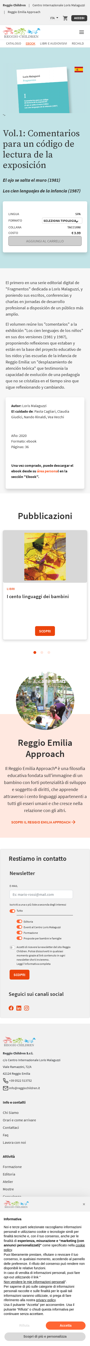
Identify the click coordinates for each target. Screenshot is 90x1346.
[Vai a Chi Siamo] (11, 1112)
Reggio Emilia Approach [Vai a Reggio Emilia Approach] (24, 12)
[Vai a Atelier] (8, 1181)
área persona (47, 471)
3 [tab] (49, 652)
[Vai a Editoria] (9, 1174)
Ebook (30, 43)
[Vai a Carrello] (65, 18)
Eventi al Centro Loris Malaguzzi (42, 927)
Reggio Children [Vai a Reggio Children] (14, 5)
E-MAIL (14, 886)
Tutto (20, 910)
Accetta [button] (66, 1325)
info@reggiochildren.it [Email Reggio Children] (21, 1088)
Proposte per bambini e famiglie (42, 938)
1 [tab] (34, 652)
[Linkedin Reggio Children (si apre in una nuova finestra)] (19, 1008)
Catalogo (13, 43)
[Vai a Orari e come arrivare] (19, 1120)
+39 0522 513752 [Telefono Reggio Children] (17, 1080)
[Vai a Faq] (5, 1135)
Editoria (28, 921)
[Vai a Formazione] (12, 1166)
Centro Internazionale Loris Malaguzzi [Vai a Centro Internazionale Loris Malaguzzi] (58, 5)
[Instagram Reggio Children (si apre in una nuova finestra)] (27, 1008)
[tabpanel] (45, 586)
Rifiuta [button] (24, 1325)
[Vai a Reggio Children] (21, 32)
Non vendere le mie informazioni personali (34, 1282)
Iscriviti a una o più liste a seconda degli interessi (38, 904)
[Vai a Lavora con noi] (14, 1142)
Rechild (78, 43)
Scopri (45, 631)
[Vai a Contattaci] (11, 1127)
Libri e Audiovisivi (53, 43)
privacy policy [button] (46, 1300)
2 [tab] (42, 652)
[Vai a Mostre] (8, 1189)
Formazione (31, 933)
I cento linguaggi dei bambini (38, 596)
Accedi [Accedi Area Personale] (79, 18)
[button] (81, 32)
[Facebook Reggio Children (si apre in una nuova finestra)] (12, 1008)
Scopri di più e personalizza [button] (44, 1336)
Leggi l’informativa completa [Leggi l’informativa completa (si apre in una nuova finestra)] (33, 964)
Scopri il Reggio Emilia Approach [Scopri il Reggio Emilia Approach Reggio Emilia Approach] (43, 822)
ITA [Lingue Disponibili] (52, 18)
